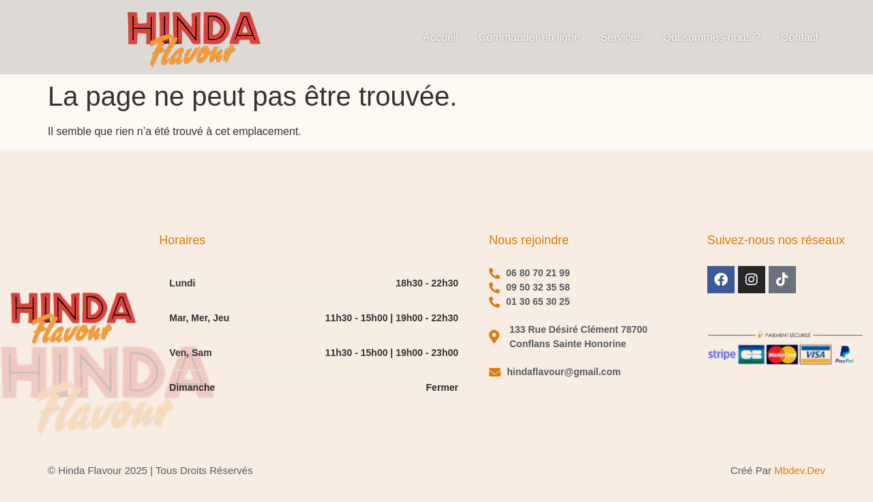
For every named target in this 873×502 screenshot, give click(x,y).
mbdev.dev (799, 470)
